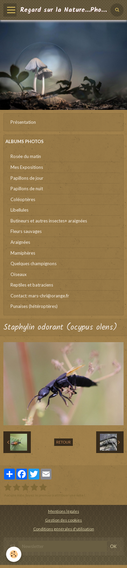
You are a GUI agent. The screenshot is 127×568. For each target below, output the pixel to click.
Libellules (19, 210)
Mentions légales (63, 511)
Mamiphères (22, 253)
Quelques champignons (33, 263)
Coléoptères (22, 199)
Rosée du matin (25, 156)
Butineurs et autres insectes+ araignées (48, 220)
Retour (63, 442)
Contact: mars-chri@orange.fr (39, 295)
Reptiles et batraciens (31, 285)
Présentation (23, 122)
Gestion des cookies (63, 519)
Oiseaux (18, 274)
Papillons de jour (26, 178)
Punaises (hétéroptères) (34, 306)
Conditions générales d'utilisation (63, 528)
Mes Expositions (26, 167)
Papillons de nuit (26, 188)
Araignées (20, 242)
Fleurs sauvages (26, 231)
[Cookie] (13, 554)
